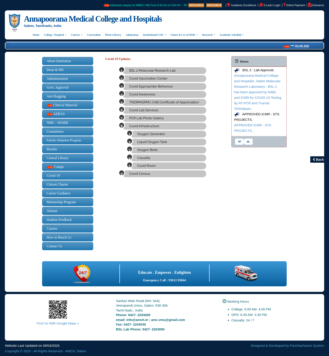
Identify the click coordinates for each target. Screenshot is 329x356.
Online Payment (295, 5)
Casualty (143, 158)
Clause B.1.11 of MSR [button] (183, 34)
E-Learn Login (272, 5)
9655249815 (196, 5)
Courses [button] (76, 34)
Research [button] (207, 34)
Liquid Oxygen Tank (152, 142)
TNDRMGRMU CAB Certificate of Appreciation (164, 102)
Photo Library (113, 34)
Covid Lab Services (143, 110)
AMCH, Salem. (76, 351)
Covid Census (139, 174)
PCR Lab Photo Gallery (146, 118)
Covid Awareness (142, 94)
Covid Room (146, 166)
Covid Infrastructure (144, 126)
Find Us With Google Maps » (58, 323)
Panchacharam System (307, 345)
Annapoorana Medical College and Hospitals (93, 18)
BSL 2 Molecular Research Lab (152, 71)
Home (37, 34)
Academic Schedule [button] (230, 34)
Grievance (318, 5)
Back (318, 159)
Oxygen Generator (151, 134)
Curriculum (93, 34)
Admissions (132, 34)
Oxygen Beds (147, 150)
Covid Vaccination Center (148, 78)
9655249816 (214, 5)
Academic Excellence (243, 5)
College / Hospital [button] (54, 34)
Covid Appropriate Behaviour (151, 86)
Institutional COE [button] (153, 34)
